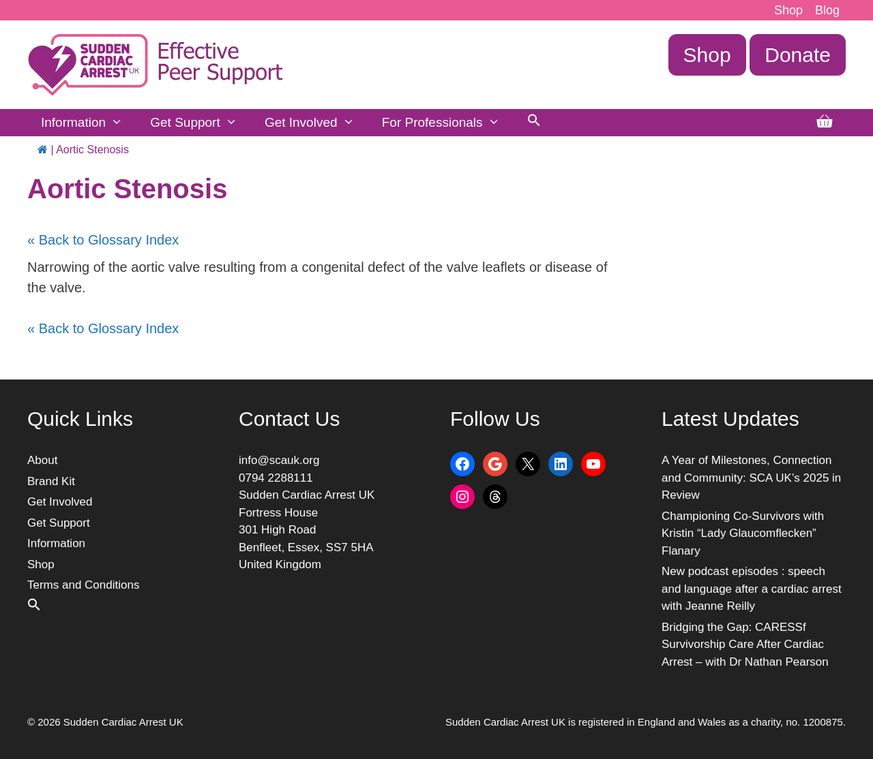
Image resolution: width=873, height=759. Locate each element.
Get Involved (316, 122)
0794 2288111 (276, 477)
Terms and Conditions (83, 584)
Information (88, 122)
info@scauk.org (279, 460)
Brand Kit (51, 481)
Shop (788, 10)
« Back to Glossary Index (103, 239)
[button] (534, 122)
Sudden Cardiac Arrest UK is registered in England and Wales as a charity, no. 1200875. (645, 722)
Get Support (200, 122)
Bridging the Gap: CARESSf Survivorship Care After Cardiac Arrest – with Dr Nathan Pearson (745, 644)
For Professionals (448, 122)
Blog (827, 10)
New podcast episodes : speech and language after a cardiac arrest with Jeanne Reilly (752, 589)
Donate (798, 55)
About (42, 460)
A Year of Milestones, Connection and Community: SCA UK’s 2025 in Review (751, 477)
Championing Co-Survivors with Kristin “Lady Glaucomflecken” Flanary (743, 533)
